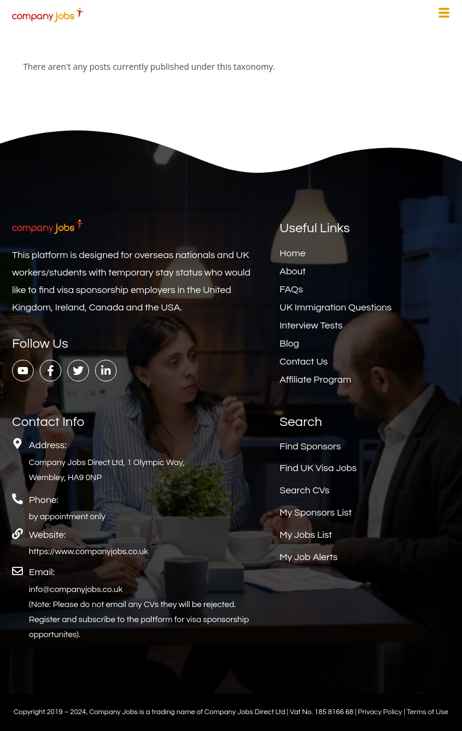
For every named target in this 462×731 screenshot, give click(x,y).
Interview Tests (311, 325)
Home (293, 253)
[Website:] (17, 533)
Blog (289, 343)
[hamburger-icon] (444, 14)
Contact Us (304, 361)
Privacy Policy (381, 712)
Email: (42, 572)
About (293, 271)
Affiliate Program (315, 379)
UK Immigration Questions (336, 307)
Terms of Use (427, 712)
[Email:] (17, 571)
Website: (47, 535)
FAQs (291, 289)
